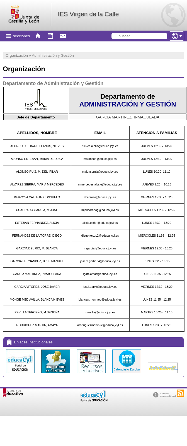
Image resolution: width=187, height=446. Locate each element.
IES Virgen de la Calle (88, 14)
